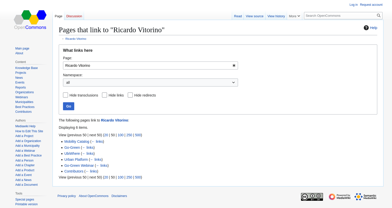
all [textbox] (68, 82)
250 (129, 135)
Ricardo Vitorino (76, 38)
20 (106, 135)
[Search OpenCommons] (343, 15)
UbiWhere (72, 154)
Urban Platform (76, 160)
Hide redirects (145, 95)
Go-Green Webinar (79, 166)
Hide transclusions (84, 95)
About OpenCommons (93, 196)
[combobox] (150, 66)
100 (121, 135)
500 (138, 135)
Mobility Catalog (76, 142)
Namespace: (73, 75)
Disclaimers (119, 196)
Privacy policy (67, 196)
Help (369, 27)
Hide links (116, 95)
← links (97, 142)
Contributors (73, 171)
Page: (67, 58)
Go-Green (72, 148)
